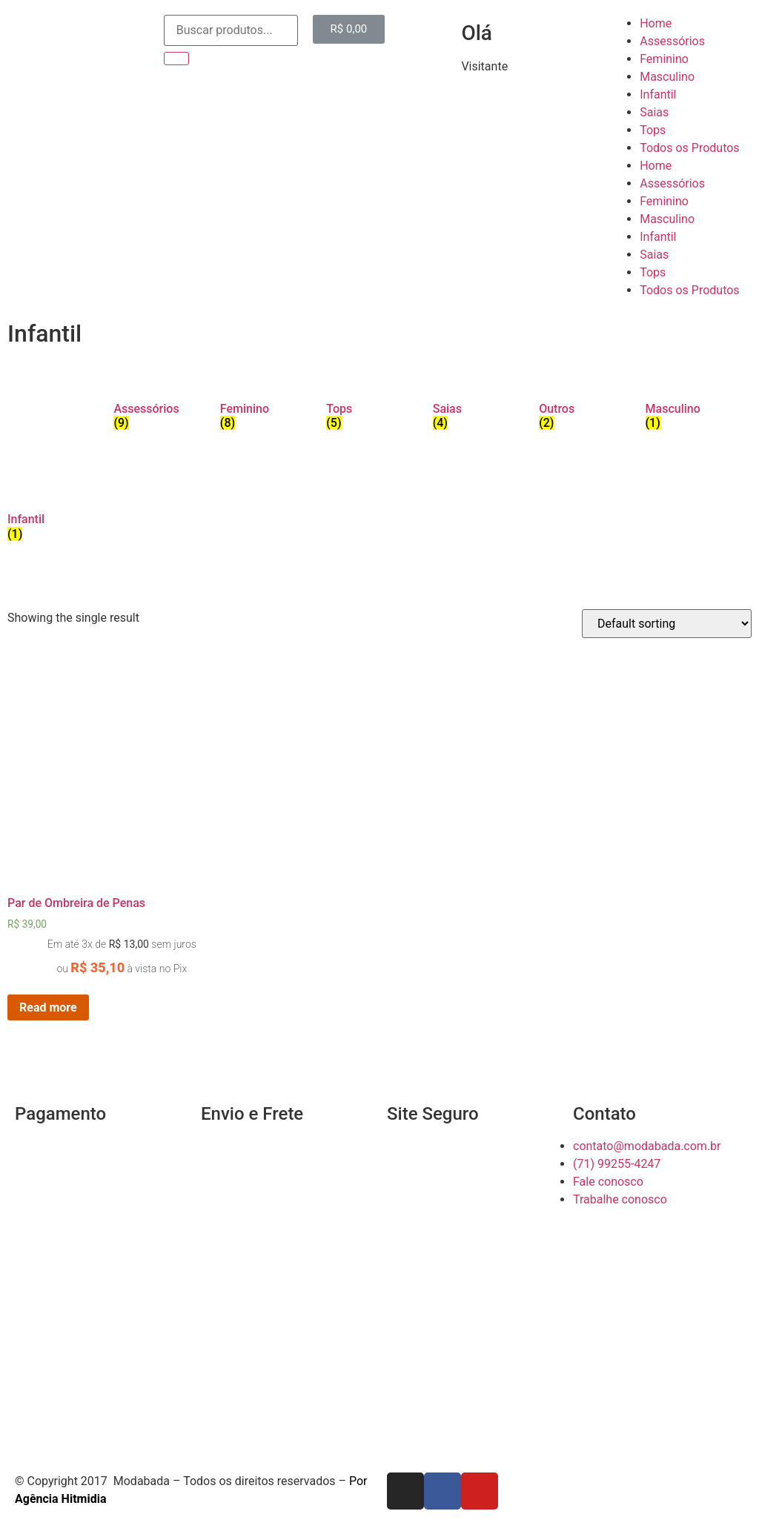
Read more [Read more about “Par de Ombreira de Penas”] (48, 1007)
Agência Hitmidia (60, 1499)
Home (656, 23)
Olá (476, 33)
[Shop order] (667, 623)
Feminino (664, 59)
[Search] (176, 58)
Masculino (667, 77)
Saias (654, 112)
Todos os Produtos (689, 148)
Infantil (658, 94)
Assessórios (672, 41)
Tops (653, 130)
